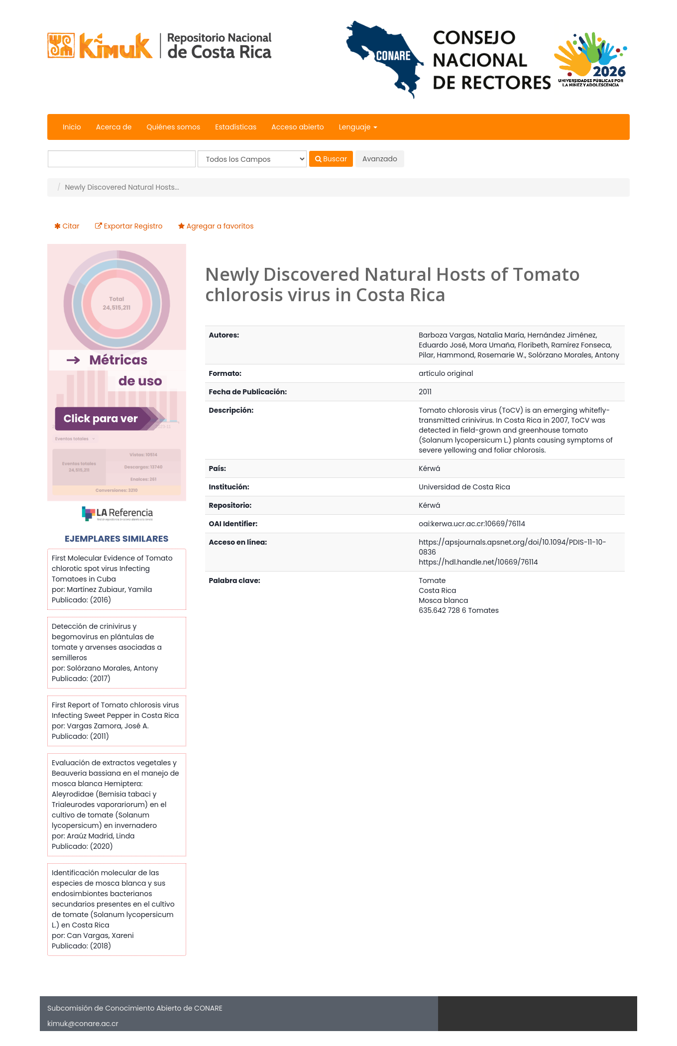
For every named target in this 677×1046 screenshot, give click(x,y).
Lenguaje (358, 127)
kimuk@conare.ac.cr (82, 1024)
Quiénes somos (173, 127)
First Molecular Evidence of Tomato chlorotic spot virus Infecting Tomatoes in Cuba (112, 568)
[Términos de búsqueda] (122, 158)
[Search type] (252, 158)
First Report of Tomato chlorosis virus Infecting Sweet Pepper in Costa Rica (115, 710)
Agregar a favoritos (220, 226)
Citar (71, 226)
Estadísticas (235, 127)
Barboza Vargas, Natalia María (471, 335)
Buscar (331, 159)
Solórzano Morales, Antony (573, 355)
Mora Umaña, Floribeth (508, 345)
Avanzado (379, 159)
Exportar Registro (133, 226)
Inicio (72, 127)
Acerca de (114, 127)
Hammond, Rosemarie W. (481, 355)
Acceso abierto (297, 127)
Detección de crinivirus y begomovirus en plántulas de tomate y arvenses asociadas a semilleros (107, 642)
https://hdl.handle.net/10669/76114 (478, 562)
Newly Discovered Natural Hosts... (122, 187)
